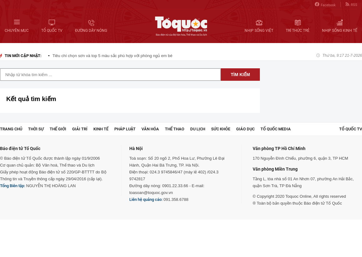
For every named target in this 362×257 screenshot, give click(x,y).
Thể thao (174, 129)
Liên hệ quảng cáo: (145, 199)
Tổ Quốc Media (275, 129)
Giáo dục (245, 129)
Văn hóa (150, 129)
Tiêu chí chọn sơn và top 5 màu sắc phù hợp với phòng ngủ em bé (112, 55)
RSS (351, 4)
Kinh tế (100, 129)
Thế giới (58, 129)
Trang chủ (11, 129)
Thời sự (36, 129)
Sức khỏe (220, 129)
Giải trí (79, 129)
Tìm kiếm (240, 74)
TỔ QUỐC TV (350, 129)
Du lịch (197, 129)
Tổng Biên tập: (12, 185)
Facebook (325, 4)
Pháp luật (125, 129)
